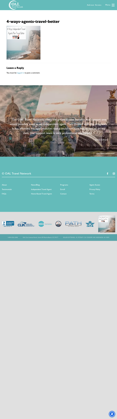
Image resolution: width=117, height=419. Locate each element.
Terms (91, 194)
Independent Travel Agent (41, 189)
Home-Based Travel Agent (41, 194)
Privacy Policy (94, 189)
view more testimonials (105, 153)
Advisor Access (94, 5)
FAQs (4, 194)
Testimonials (7, 189)
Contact (63, 194)
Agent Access (94, 185)
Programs (64, 185)
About (4, 185)
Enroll (62, 189)
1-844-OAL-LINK (13, 237)
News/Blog (35, 185)
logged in (20, 73)
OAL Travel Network (16, 5)
